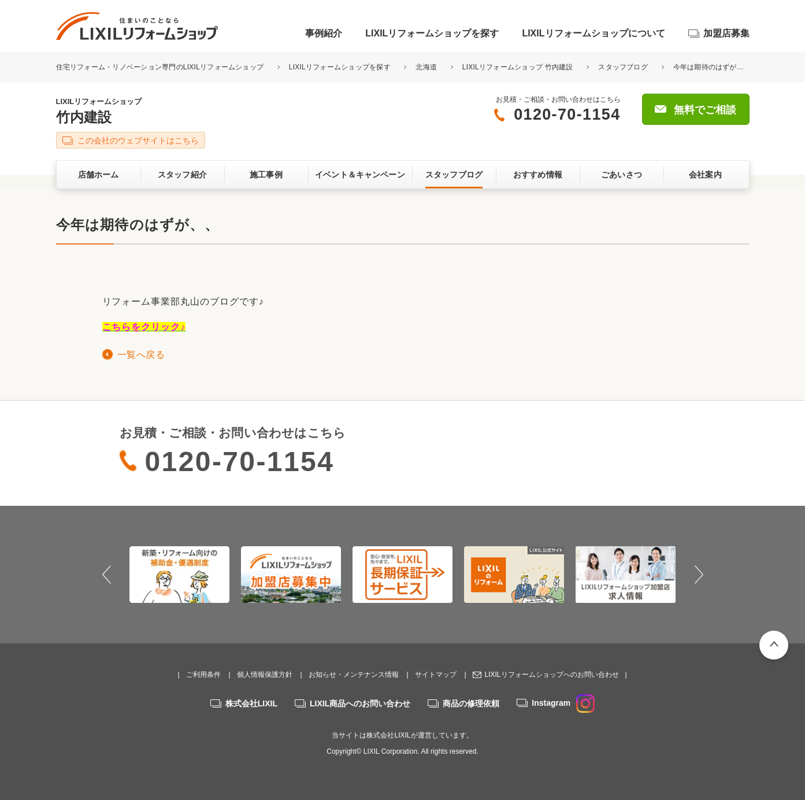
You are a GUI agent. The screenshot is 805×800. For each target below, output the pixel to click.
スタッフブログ (623, 67)
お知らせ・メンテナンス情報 (354, 675)
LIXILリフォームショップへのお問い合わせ (551, 675)
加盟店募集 (726, 33)
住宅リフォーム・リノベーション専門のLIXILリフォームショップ (161, 67)
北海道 (426, 67)
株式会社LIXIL (251, 703)
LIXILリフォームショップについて (593, 33)
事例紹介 (323, 33)
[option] (179, 574)
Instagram (563, 703)
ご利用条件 (203, 675)
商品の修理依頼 (471, 703)
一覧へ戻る (141, 355)
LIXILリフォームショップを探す (432, 33)
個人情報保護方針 (264, 675)
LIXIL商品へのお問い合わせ (360, 703)
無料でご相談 (705, 110)
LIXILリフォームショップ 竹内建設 (517, 67)
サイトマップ (436, 675)
